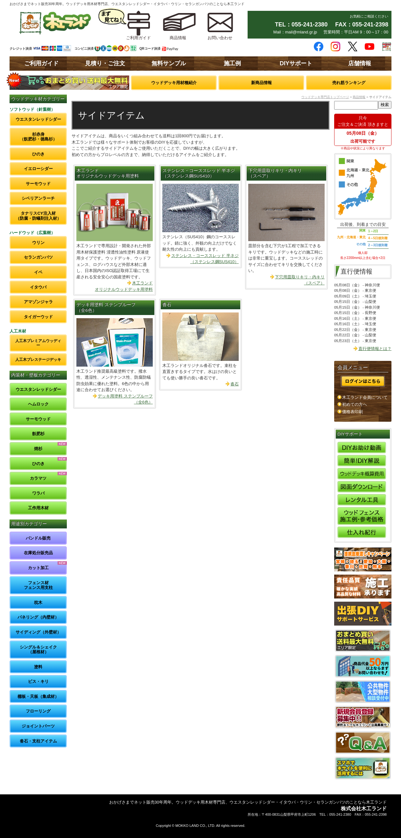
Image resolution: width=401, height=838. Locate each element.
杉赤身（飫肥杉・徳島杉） (38, 137)
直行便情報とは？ (374, 348)
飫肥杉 (38, 433)
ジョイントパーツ (38, 726)
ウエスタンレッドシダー (38, 119)
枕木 (38, 602)
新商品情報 (261, 82)
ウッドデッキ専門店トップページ (325, 97)
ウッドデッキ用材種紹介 (174, 82)
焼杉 (38, 448)
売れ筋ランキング (348, 82)
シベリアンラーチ (38, 198)
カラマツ (38, 478)
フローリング (38, 711)
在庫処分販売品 (38, 552)
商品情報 (359, 97)
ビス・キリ (38, 681)
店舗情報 (359, 63)
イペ (38, 272)
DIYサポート (296, 63)
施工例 (232, 63)
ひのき (38, 154)
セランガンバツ (38, 257)
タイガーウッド (38, 316)
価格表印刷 (352, 411)
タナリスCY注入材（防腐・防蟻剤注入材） (38, 216)
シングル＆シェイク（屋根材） (38, 650)
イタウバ (38, 287)
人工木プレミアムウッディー (38, 343)
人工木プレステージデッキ (38, 359)
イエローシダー (38, 168)
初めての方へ (354, 404)
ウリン (38, 242)
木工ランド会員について (365, 397)
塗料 (38, 666)
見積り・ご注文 (105, 63)
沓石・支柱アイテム (38, 741)
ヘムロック (38, 404)
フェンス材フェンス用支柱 (38, 585)
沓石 (166, 304)
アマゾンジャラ (38, 301)
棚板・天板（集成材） (38, 696)
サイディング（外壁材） (38, 632)
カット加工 (38, 567)
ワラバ (38, 493)
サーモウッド (38, 183)
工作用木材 (38, 507)
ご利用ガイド (41, 63)
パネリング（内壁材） (38, 617)
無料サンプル (168, 63)
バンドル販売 (38, 538)
